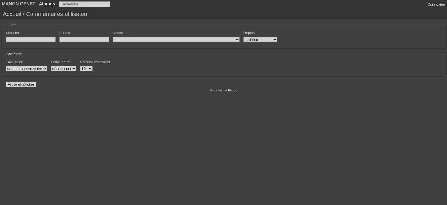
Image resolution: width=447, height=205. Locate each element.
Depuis (249, 33)
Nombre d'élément (95, 62)
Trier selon (14, 62)
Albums (47, 3)
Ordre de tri (60, 62)
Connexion (436, 4)
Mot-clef (12, 33)
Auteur (64, 33)
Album (118, 33)
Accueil (12, 14)
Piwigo (232, 90)
